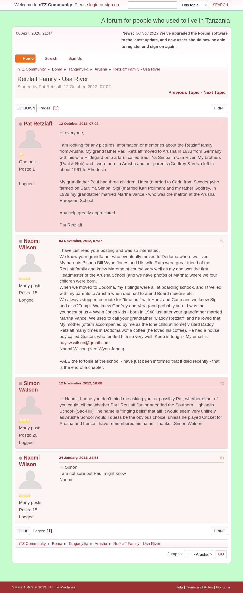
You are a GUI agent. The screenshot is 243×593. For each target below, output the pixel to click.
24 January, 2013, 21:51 (78, 458)
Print (219, 108)
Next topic (214, 92)
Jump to (174, 554)
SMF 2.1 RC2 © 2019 (29, 587)
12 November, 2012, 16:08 (80, 383)
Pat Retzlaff (38, 124)
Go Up (22, 531)
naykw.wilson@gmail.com (84, 342)
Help (179, 587)
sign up (112, 4)
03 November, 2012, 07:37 (80, 241)
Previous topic (184, 92)
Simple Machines (62, 587)
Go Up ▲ (223, 587)
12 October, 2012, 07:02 (78, 123)
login (94, 4)
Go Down (25, 108)
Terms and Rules (199, 587)
